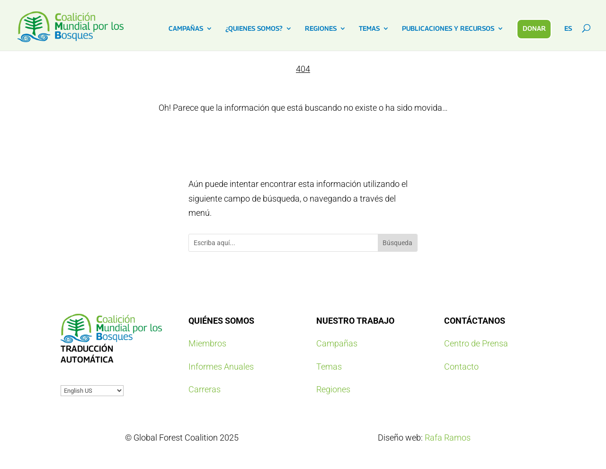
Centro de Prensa (476, 343)
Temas (329, 367)
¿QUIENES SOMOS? (254, 28)
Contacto (461, 367)
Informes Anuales (221, 367)
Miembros (207, 343)
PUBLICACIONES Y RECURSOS (448, 28)
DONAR (534, 28)
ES (568, 28)
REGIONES (321, 28)
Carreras (204, 389)
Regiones (333, 389)
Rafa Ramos (448, 437)
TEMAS (369, 28)
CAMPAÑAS (186, 28)
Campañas (336, 343)
